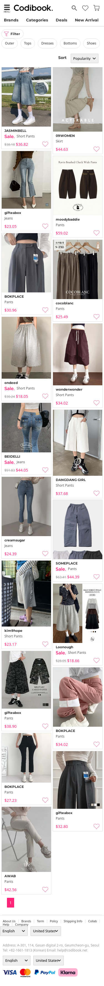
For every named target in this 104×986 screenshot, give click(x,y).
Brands (11, 20)
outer (9, 43)
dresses (47, 43)
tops (27, 43)
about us (9, 921)
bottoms (70, 43)
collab (92, 921)
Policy (54, 921)
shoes (91, 43)
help (6, 924)
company (21, 924)
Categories (37, 20)
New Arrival (86, 20)
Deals (61, 20)
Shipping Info (73, 921)
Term (40, 921)
